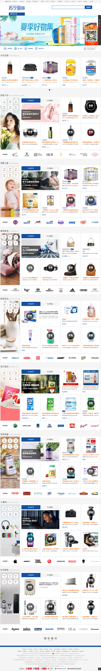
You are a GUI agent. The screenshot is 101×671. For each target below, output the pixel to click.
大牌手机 (4, 508)
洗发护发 (10, 107)
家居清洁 (4, 311)
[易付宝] (80, 1)
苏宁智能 (70, 649)
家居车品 (4, 299)
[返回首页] (8, 1)
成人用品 (10, 311)
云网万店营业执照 (62, 659)
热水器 (16, 576)
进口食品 (4, 366)
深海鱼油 (16, 446)
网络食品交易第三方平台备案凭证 (26, 657)
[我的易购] (60, 1)
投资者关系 (64, 649)
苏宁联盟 (42, 651)
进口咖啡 (16, 378)
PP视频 (40, 649)
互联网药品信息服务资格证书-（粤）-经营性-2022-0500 (72, 655)
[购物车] (74, 1)
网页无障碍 (35, 1)
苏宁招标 (53, 651)
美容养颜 (16, 440)
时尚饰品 (10, 243)
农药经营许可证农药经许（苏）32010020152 (78, 659)
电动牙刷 (4, 582)
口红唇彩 (16, 101)
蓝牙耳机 (4, 514)
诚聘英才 (25, 651)
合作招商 (31, 651)
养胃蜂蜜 (10, 378)
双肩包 (10, 237)
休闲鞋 (16, 243)
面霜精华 (4, 107)
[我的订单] (53, 1)
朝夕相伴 (81, 651)
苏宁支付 (35, 649)
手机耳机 (16, 508)
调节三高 (10, 446)
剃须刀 (4, 576)
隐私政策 (59, 651)
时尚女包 (4, 237)
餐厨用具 (16, 305)
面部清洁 (16, 107)
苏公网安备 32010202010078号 (60, 653)
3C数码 (3, 502)
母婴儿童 (4, 163)
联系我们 (20, 651)
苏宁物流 (46, 649)
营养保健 (4, 434)
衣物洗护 (10, 305)
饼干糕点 (10, 373)
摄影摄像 (16, 514)
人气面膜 (4, 101)
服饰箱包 (4, 231)
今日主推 (4, 55)
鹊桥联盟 (47, 651)
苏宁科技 (24, 649)
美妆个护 (4, 95)
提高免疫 (10, 440)
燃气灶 (10, 582)
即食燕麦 (16, 373)
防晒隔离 (10, 101)
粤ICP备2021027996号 (74, 653)
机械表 (4, 243)
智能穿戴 (10, 514)
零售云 (50, 649)
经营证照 (38, 657)
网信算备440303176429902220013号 (69, 661)
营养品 (16, 175)
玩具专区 (10, 175)
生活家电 (4, 570)
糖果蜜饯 (4, 378)
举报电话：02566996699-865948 (75, 657)
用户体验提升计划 (66, 651)
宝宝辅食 (16, 169)
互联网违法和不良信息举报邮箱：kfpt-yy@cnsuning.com (54, 657)
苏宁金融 (30, 649)
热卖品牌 (5, 154)
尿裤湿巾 (10, 169)
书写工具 (16, 311)
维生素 (4, 446)
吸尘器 (10, 576)
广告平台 (36, 651)
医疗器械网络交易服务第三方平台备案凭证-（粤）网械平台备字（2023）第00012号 (31, 659)
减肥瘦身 (4, 440)
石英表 (16, 237)
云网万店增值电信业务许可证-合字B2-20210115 (27, 655)
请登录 (42, 1)
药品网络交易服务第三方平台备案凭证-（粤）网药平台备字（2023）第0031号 (41, 661)
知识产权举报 (57, 649)
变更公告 (54, 659)
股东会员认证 (75, 651)
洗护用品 (4, 175)
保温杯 (4, 305)
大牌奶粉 (4, 169)
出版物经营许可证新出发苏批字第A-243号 (48, 655)
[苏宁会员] (67, 1)
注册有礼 (47, 1)
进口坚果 (4, 373)
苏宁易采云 (76, 649)
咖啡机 (16, 582)
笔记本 (10, 508)
